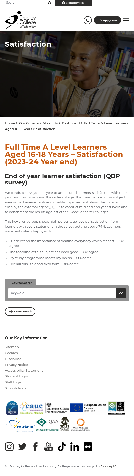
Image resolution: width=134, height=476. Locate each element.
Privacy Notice (16, 365)
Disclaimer (13, 359)
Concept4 (109, 466)
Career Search (20, 311)
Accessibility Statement (24, 370)
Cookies (11, 353)
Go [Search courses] (121, 293)
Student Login (16, 376)
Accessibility (73, 3)
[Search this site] (50, 3)
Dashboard (71, 123)
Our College (29, 123)
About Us (50, 123)
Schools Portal (16, 388)
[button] (126, 20)
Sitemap (12, 347)
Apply (107, 20)
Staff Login (13, 382)
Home (10, 123)
